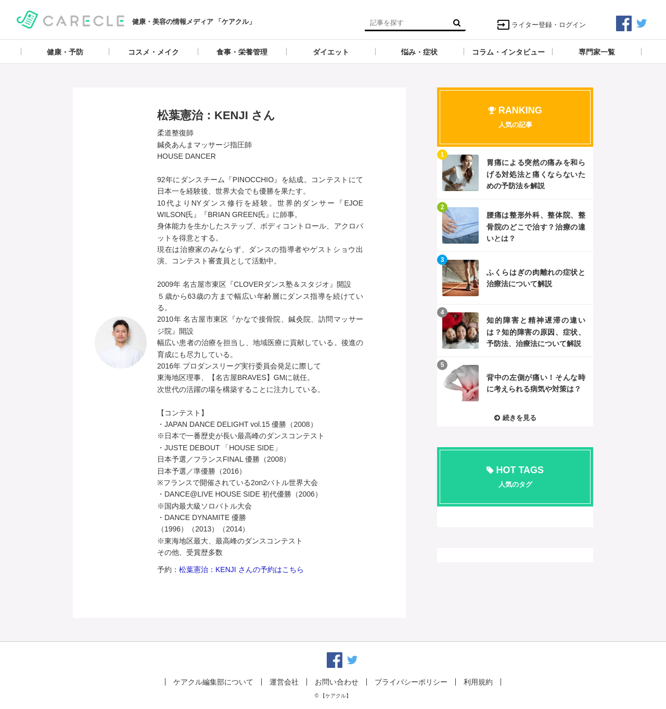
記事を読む (515, 173)
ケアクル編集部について (213, 682)
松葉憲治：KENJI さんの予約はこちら (241, 569)
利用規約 (478, 682)
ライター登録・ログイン (541, 25)
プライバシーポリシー (411, 682)
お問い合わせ (336, 682)
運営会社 (284, 682)
